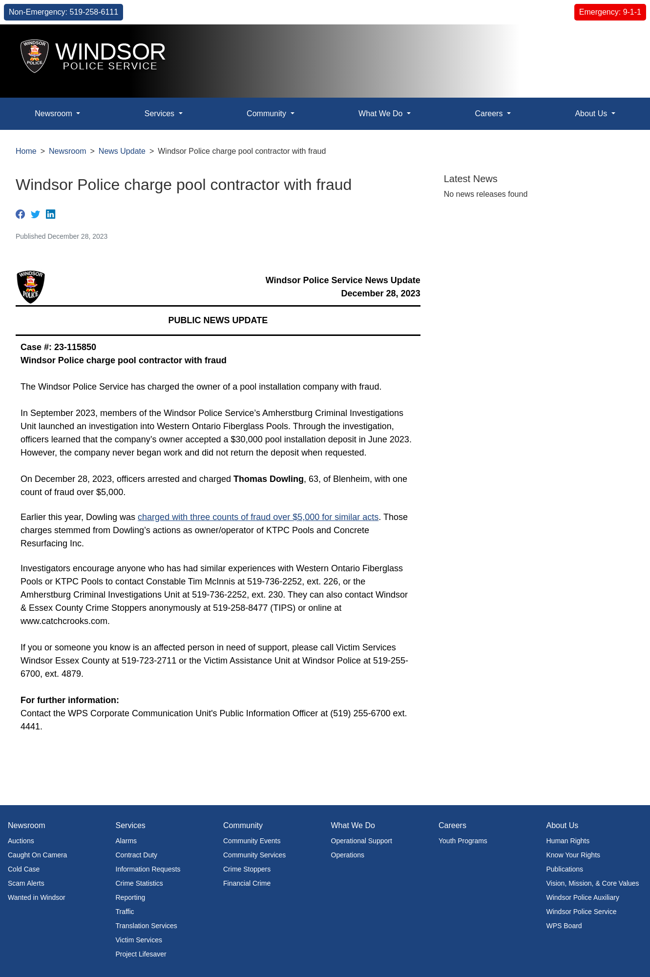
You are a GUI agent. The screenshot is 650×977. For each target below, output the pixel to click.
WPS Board (564, 926)
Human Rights (568, 841)
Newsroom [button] (54, 113)
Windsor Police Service (581, 911)
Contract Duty (137, 855)
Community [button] (267, 113)
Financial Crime (247, 883)
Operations (347, 855)
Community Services (254, 855)
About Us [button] (592, 113)
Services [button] (161, 113)
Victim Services (139, 940)
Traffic (125, 911)
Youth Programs (463, 841)
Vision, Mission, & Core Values (592, 883)
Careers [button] (489, 113)
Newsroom (67, 151)
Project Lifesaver (141, 954)
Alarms (126, 841)
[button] (620, 42)
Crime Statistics (139, 883)
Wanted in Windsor (36, 897)
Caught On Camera (37, 855)
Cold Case (24, 869)
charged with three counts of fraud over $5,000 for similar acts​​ (258, 517)
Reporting (131, 897)
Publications (565, 869)
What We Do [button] (381, 113)
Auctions (21, 841)
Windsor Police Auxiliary (582, 897)
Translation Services (146, 926)
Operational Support (361, 841)
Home (26, 151)
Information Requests (148, 869)
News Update (122, 151)
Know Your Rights (573, 855)
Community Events (251, 841)
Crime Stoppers (247, 869)
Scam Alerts (26, 883)
